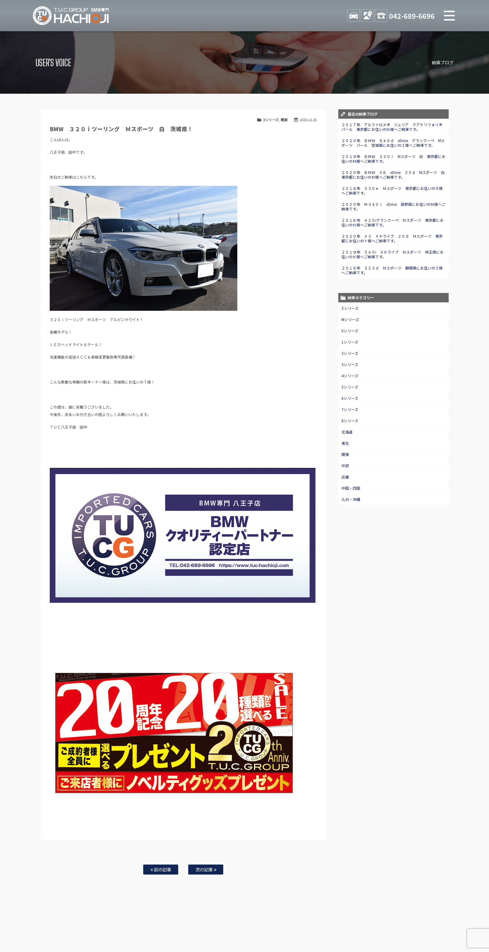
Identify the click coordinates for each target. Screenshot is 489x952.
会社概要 (346, 927)
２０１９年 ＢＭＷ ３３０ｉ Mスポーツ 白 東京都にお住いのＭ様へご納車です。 (393, 159)
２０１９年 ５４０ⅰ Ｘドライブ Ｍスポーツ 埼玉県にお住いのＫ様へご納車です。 (392, 254)
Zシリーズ (350, 308)
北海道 (347, 431)
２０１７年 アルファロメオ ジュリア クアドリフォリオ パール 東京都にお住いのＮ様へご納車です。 (393, 127)
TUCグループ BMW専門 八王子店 (71, 15)
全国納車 (163, 927)
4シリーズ (349, 375)
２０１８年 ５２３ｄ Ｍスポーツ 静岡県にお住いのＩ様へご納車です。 (392, 270)
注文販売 (144, 927)
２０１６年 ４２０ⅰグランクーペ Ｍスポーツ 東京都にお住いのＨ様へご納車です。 (392, 222)
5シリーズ (349, 386)
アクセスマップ (322, 927)
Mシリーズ (350, 319)
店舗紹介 (297, 927)
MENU (449, 16)
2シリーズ (349, 353)
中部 (345, 465)
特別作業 (225, 927)
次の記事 (205, 869)
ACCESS (367, 15)
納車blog (226, 933)
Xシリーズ (349, 330)
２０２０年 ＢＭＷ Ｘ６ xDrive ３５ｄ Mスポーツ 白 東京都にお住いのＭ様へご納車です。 (394, 175)
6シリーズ (349, 398)
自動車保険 (204, 927)
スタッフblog (407, 927)
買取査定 (183, 927)
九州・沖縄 (350, 499)
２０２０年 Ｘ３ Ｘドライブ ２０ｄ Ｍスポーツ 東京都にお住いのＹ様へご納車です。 (392, 238)
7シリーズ (349, 409)
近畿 (345, 476)
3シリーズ (271, 119)
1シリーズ (349, 342)
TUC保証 (124, 927)
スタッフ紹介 (274, 927)
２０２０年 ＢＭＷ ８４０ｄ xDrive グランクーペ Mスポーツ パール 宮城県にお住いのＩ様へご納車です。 (393, 143)
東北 (345, 443)
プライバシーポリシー (375, 927)
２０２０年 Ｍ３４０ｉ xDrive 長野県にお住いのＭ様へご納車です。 (393, 206)
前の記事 (160, 869)
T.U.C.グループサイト (254, 933)
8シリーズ (349, 420)
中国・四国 (350, 488)
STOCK (353, 15)
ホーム (77, 927)
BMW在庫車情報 (100, 927)
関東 (284, 119)
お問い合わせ (248, 927)
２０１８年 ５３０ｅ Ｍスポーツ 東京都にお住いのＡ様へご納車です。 (392, 191)
